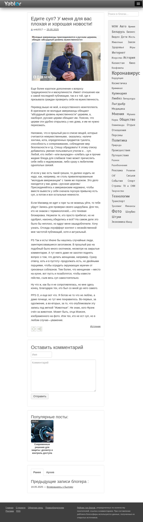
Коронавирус (126, 73)
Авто (123, 26)
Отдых (131, 125)
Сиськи (130, 175)
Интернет (118, 53)
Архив (50, 472)
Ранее (37, 472)
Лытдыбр (118, 104)
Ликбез (117, 98)
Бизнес (131, 32)
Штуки (116, 217)
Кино (132, 63)
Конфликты (118, 67)
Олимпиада (118, 125)
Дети (124, 37)
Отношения (119, 130)
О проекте (21, 508)
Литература (129, 98)
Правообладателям (54, 508)
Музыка (131, 114)
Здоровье (118, 47)
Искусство (117, 57)
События (117, 181)
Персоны (117, 135)
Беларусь (118, 32)
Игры (132, 47)
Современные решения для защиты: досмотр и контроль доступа (42, 437)
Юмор (129, 221)
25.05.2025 (53, 29)
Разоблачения (119, 165)
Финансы (130, 206)
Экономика (118, 221)
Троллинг (117, 206)
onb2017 (37, 29)
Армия (131, 26)
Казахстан (118, 63)
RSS (18, 511)
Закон (131, 42)
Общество (127, 119)
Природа (116, 145)
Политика (119, 140)
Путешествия (120, 155)
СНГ (114, 175)
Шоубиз (130, 211)
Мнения (118, 114)
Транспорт (118, 201)
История (129, 58)
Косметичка (119, 83)
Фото (117, 211)
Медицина (118, 108)
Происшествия (121, 150)
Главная (9, 508)
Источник (95, 326)
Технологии (121, 196)
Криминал (117, 88)
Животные (117, 42)
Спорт (131, 181)
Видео (116, 37)
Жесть (131, 37)
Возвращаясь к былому (60, 486)
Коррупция (117, 78)
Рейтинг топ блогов (86, 508)
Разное (115, 160)
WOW (115, 26)
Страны (116, 186)
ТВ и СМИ (129, 186)
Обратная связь (35, 508)
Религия (130, 170)
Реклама (117, 170)
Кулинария (119, 93)
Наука (115, 119)
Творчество (118, 191)
